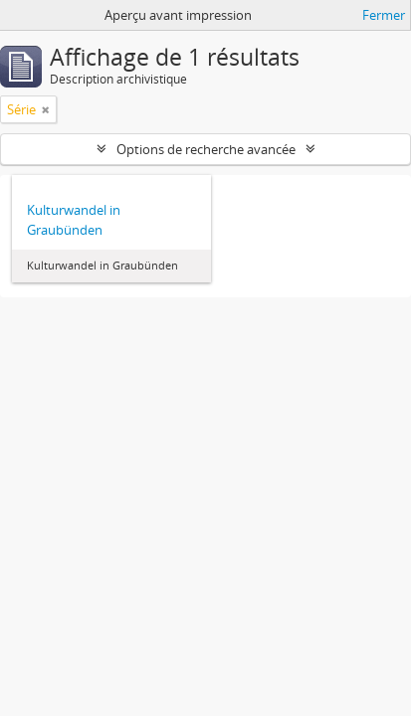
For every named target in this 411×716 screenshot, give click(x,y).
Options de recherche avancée (206, 149)
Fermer (383, 15)
